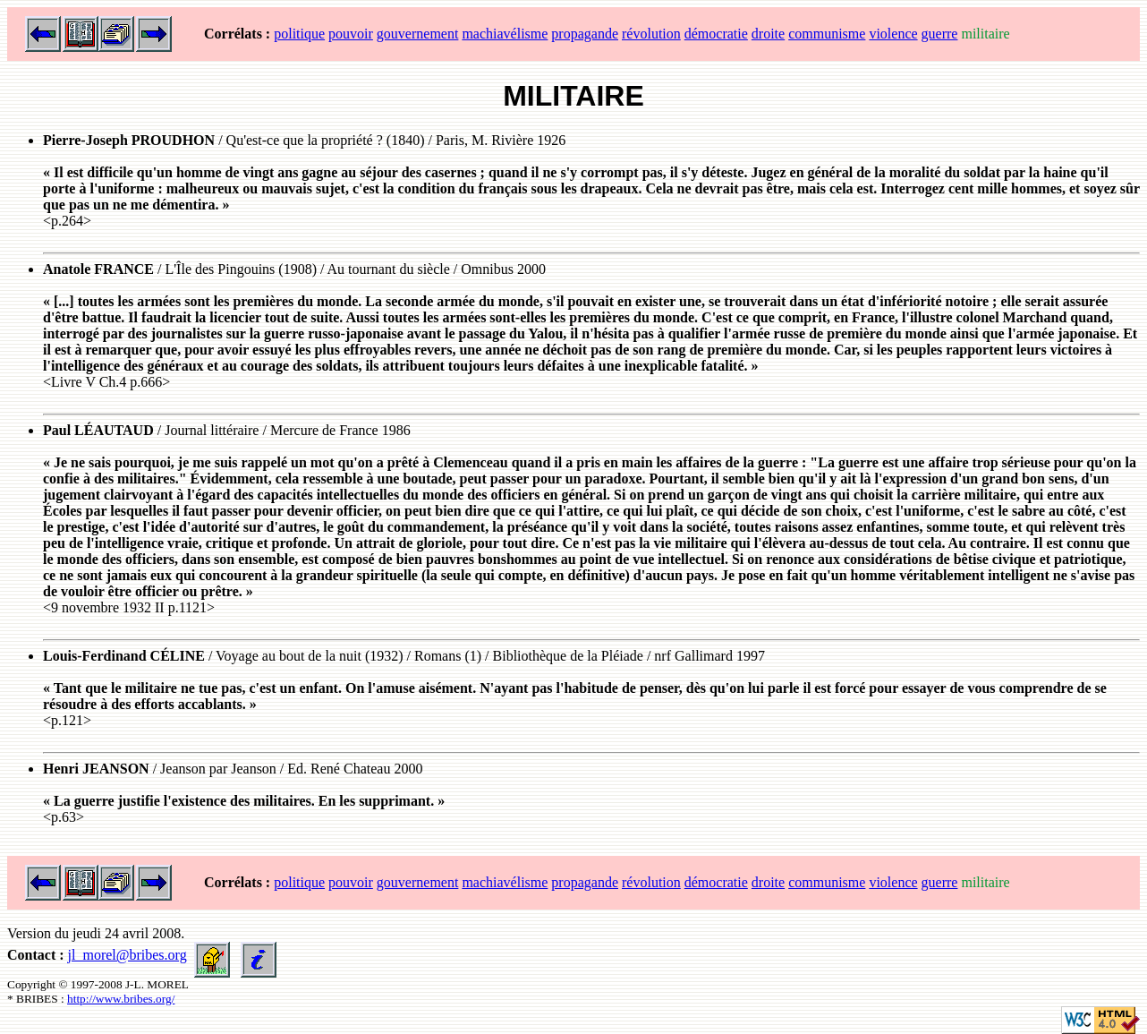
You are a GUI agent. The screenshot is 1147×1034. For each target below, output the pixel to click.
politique (299, 33)
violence (893, 33)
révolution (651, 33)
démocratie (716, 33)
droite (768, 33)
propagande (584, 33)
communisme (826, 33)
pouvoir (350, 33)
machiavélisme (505, 33)
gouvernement (418, 33)
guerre (940, 33)
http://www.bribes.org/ (120, 998)
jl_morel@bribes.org (127, 954)
